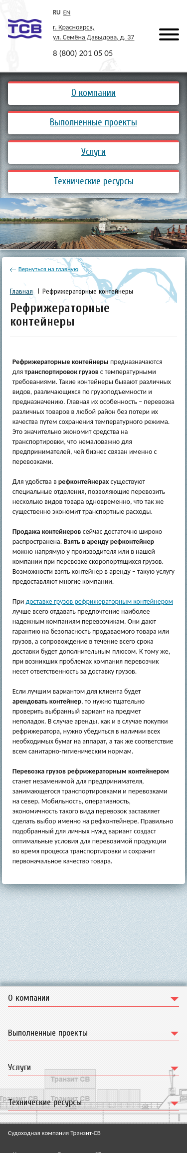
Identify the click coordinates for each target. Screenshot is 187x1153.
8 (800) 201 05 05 (83, 53)
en (67, 12)
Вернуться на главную (44, 269)
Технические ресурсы (93, 181)
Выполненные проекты (93, 122)
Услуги (93, 151)
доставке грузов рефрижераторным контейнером (99, 601)
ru (57, 12)
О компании (93, 92)
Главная (21, 291)
